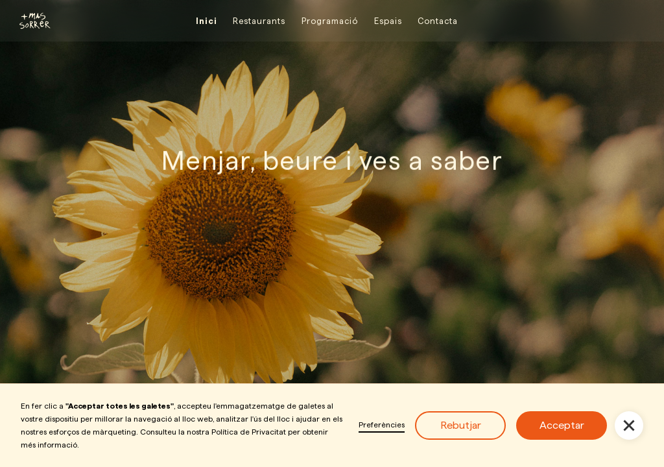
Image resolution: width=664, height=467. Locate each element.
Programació (330, 20)
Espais (388, 20)
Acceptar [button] (562, 425)
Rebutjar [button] (460, 425)
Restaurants (259, 20)
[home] (29, 20)
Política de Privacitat (248, 431)
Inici (206, 20)
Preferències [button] (382, 424)
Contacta (438, 20)
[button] (629, 425)
